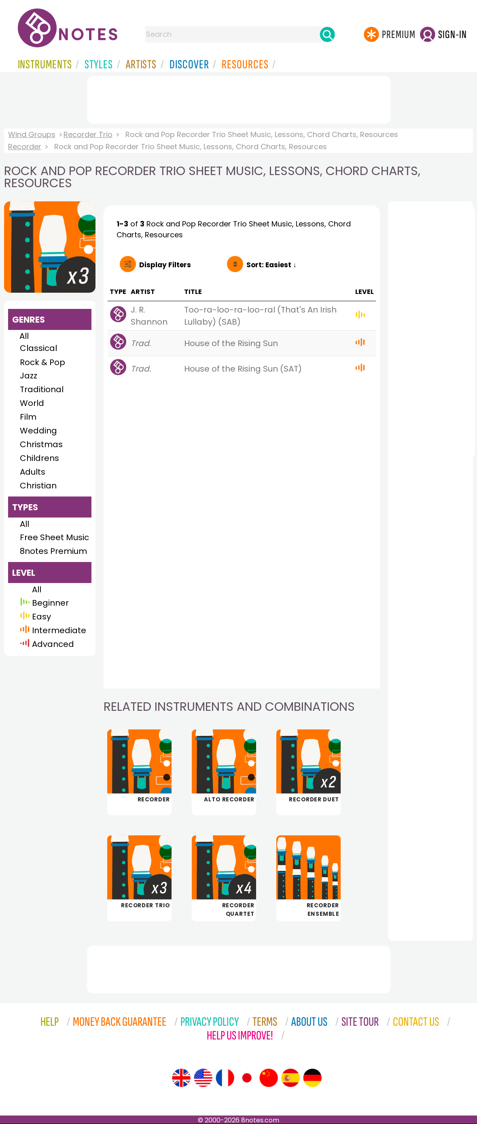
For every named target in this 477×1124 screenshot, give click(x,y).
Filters (165, 265)
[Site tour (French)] (225, 1078)
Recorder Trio (88, 134)
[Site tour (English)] (181, 1078)
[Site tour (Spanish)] (290, 1078)
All (24, 336)
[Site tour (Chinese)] (269, 1078)
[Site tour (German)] (312, 1078)
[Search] (327, 34)
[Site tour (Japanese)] (247, 1078)
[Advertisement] (238, 98)
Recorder (24, 147)
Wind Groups (31, 134)
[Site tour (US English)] (203, 1078)
